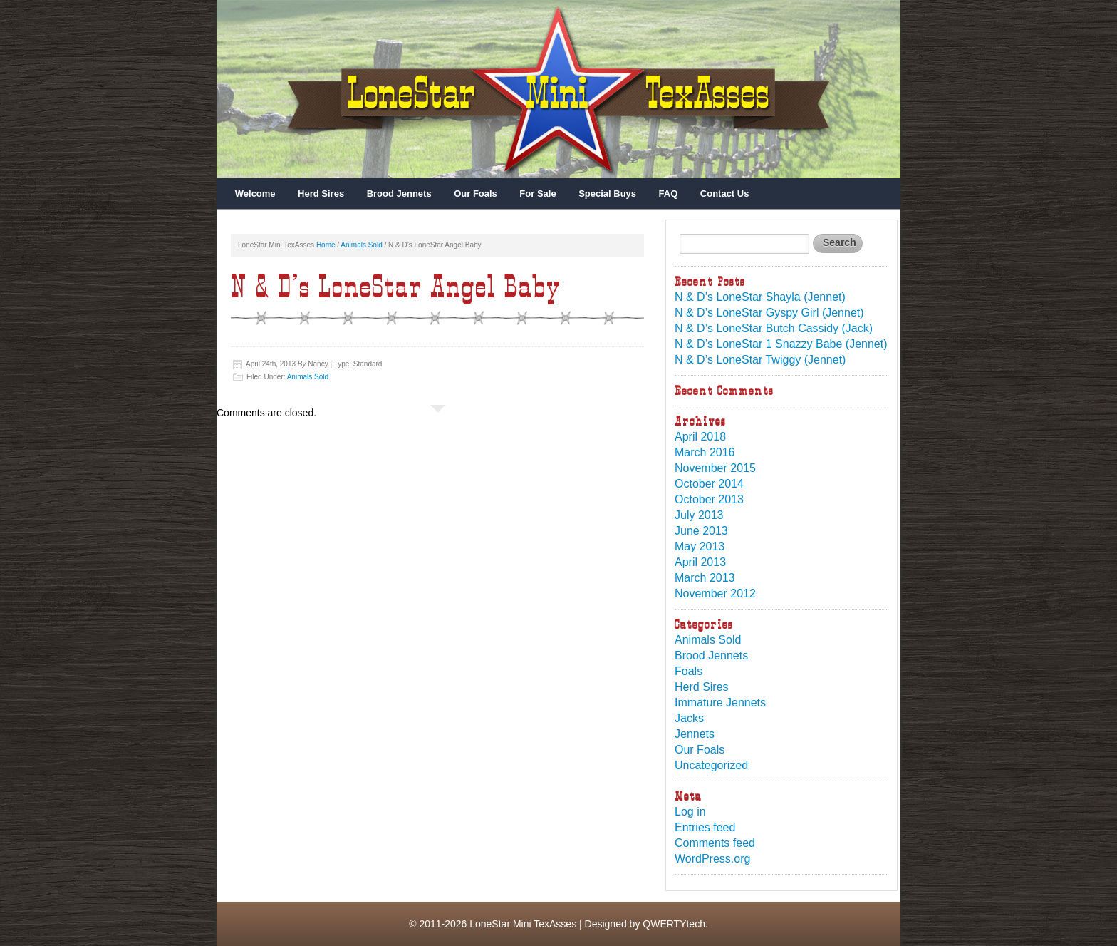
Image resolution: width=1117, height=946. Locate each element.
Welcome (255, 193)
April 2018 (700, 437)
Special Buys (607, 193)
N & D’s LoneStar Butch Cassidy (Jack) (774, 328)
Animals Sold (361, 245)
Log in (690, 812)
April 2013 (700, 562)
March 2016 (705, 452)
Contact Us (724, 193)
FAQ (668, 193)
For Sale (537, 193)
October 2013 (709, 499)
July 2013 (699, 515)
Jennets (695, 734)
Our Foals (475, 193)
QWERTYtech (674, 924)
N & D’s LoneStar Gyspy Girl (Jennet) (769, 313)
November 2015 (715, 468)
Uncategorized (711, 765)
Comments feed (715, 843)
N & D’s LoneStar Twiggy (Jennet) (760, 360)
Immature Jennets (720, 702)
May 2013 (699, 546)
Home (326, 245)
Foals (688, 671)
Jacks (689, 718)
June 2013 (701, 531)
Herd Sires (321, 193)
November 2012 (715, 593)
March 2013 (705, 578)
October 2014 (709, 484)
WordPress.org (712, 859)
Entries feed (705, 827)
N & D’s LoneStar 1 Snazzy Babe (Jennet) (781, 344)
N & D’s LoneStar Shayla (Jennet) (760, 297)
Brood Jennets (399, 193)
